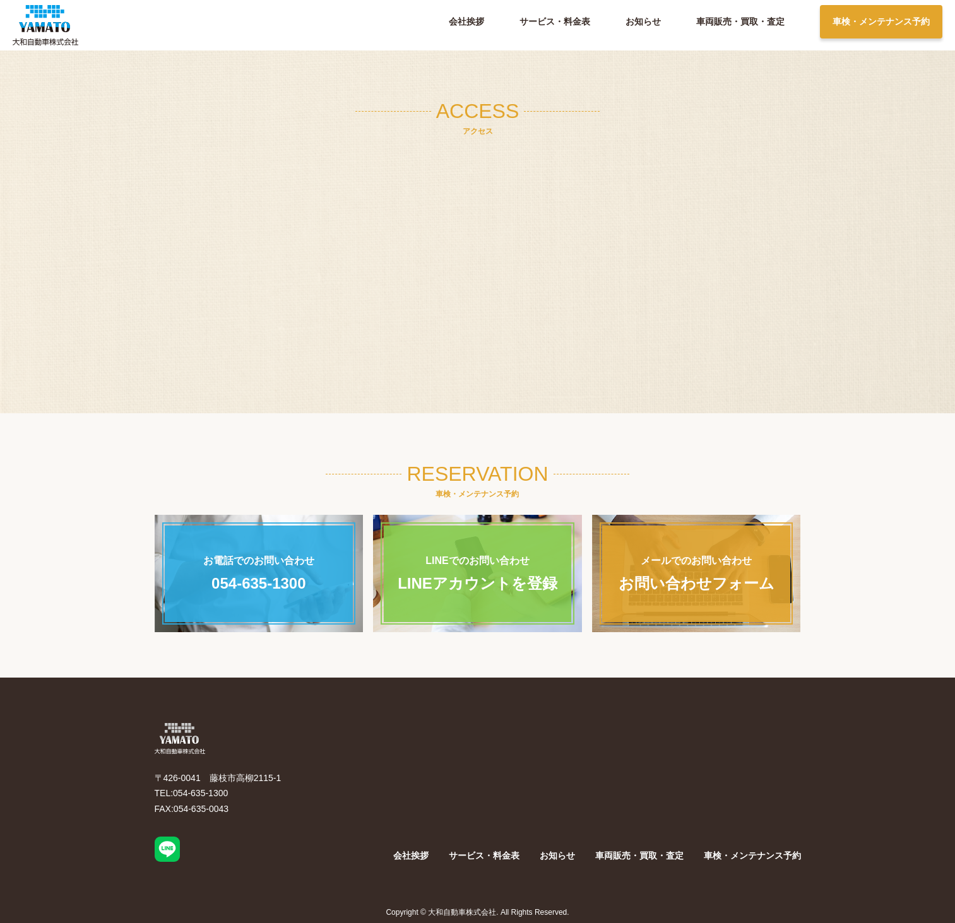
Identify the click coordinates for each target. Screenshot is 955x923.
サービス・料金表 (554, 21)
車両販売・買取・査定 (740, 21)
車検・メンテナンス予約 (881, 21)
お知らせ (643, 21)
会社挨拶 (466, 21)
